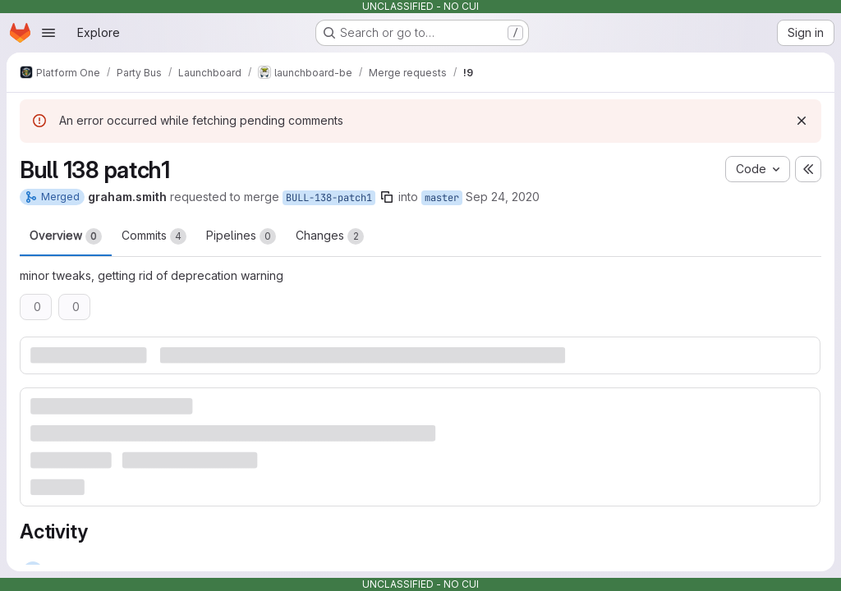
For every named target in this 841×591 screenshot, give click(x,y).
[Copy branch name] (387, 197)
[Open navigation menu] (48, 33)
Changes (330, 236)
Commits (154, 236)
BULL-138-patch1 (329, 197)
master (442, 197)
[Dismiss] (801, 121)
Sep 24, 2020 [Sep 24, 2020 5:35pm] (503, 197)
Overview (66, 236)
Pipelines (241, 236)
